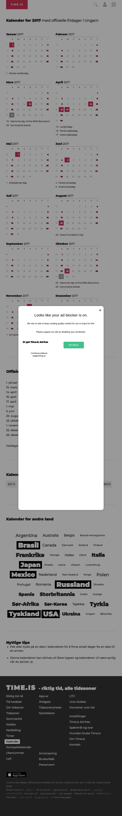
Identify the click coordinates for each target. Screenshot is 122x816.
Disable (74, 345)
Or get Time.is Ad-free (35, 342)
